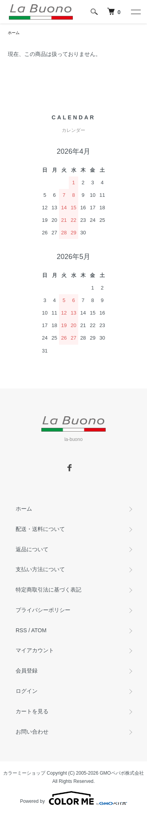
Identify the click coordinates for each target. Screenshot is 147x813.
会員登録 (27, 670)
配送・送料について (40, 529)
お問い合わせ (32, 731)
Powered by (73, 798)
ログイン (27, 691)
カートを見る (32, 711)
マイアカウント (35, 650)
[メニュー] (135, 11)
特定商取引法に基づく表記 (48, 589)
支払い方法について (40, 569)
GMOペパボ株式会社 (122, 773)
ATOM (39, 630)
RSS (21, 630)
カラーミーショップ (24, 773)
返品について (32, 549)
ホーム (14, 33)
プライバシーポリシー (43, 610)
